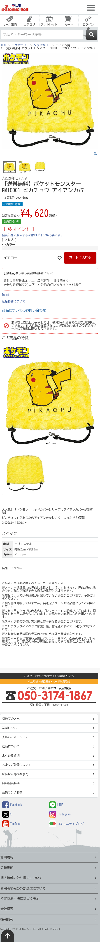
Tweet (5, 294)
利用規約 (6, 857)
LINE (56, 804)
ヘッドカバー (42, 45)
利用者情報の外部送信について (23, 888)
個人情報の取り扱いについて (21, 878)
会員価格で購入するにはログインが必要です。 (32, 235)
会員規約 (6, 867)
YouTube (11, 823)
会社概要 (6, 909)
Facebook (12, 804)
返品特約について (13, 301)
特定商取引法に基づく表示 (19, 898)
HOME (4, 45)
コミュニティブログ (66, 823)
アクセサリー (20, 45)
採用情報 (6, 919)
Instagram (59, 814)
